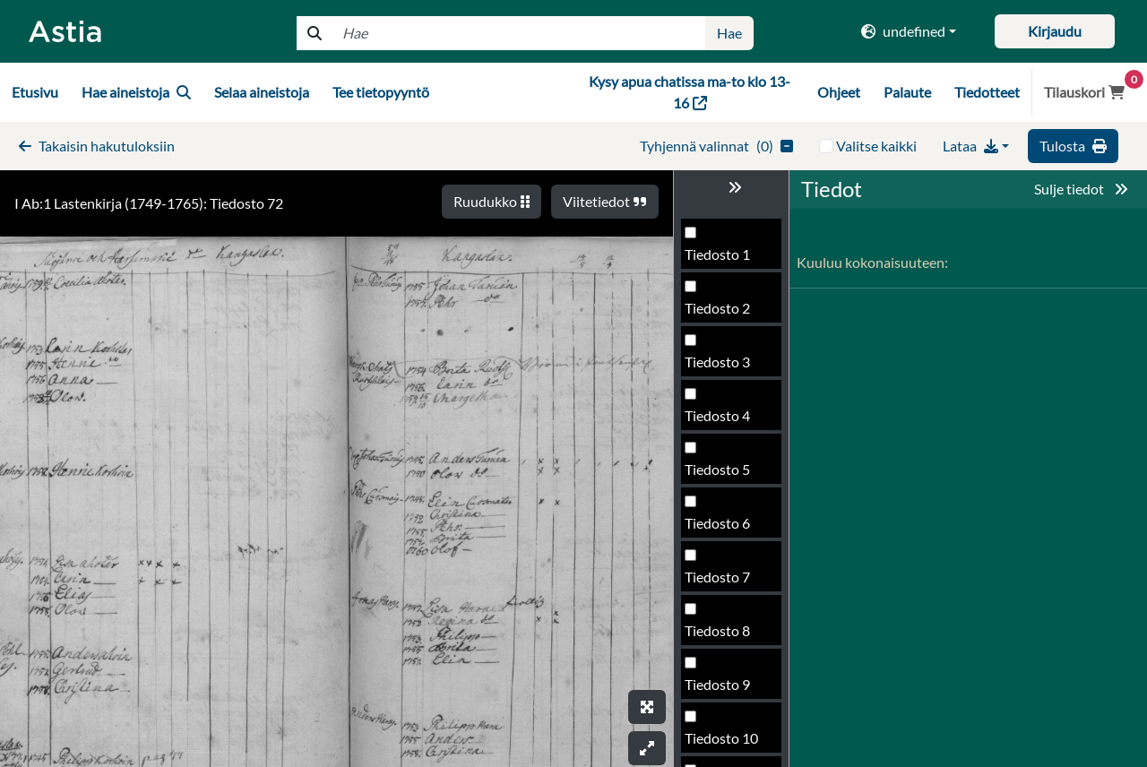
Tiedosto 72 (721, 651)
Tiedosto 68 (721, 436)
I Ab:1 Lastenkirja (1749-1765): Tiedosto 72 (148, 202)
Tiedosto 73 (721, 705)
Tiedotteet (987, 91)
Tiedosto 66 (721, 329)
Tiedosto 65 (721, 275)
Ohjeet (838, 91)
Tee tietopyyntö (380, 91)
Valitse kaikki (876, 145)
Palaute (907, 91)
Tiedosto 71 (721, 598)
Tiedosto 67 (721, 383)
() (716, 145)
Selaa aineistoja (261, 91)
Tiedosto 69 (721, 490)
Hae (729, 32)
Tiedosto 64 (721, 221)
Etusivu (35, 91)
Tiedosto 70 (721, 544)
